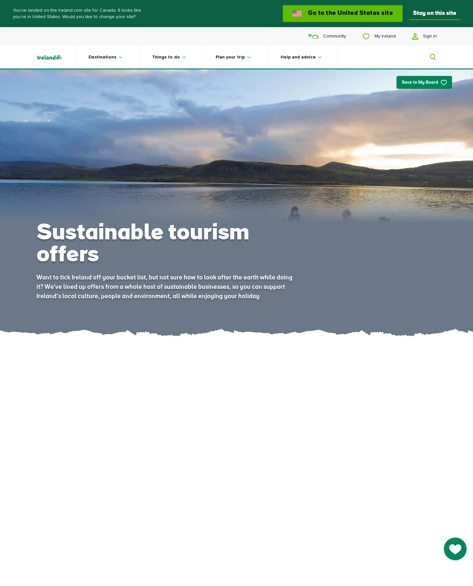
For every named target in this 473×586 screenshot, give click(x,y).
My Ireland (379, 36)
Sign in (424, 36)
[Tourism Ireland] (55, 57)
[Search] (429, 57)
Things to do (166, 57)
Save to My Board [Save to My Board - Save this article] (424, 82)
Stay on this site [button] (434, 13)
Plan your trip (230, 57)
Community (327, 36)
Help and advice (298, 57)
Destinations (102, 57)
